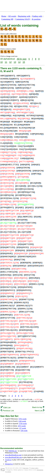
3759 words (23, 423)
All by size (22, 59)
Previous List (7, 411)
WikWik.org (12, 451)
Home (3, 16)
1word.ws (8, 460)
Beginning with (24, 16)
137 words (22, 428)
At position (36, 19)
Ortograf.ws (9, 464)
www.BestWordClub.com (13, 457)
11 (6, 62)
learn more (25, 468)
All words (12, 16)
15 (24, 62)
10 (1, 62)
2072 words (22, 426)
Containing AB (7, 19)
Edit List (6, 407)
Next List (39, 411)
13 (15, 62)
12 (10, 62)
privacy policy (34, 468)
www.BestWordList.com (13, 455)
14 (19, 62)
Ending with (37, 16)
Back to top (38, 407)
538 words (24, 430)
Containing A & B (22, 19)
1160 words (22, 421)
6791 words (22, 419)
